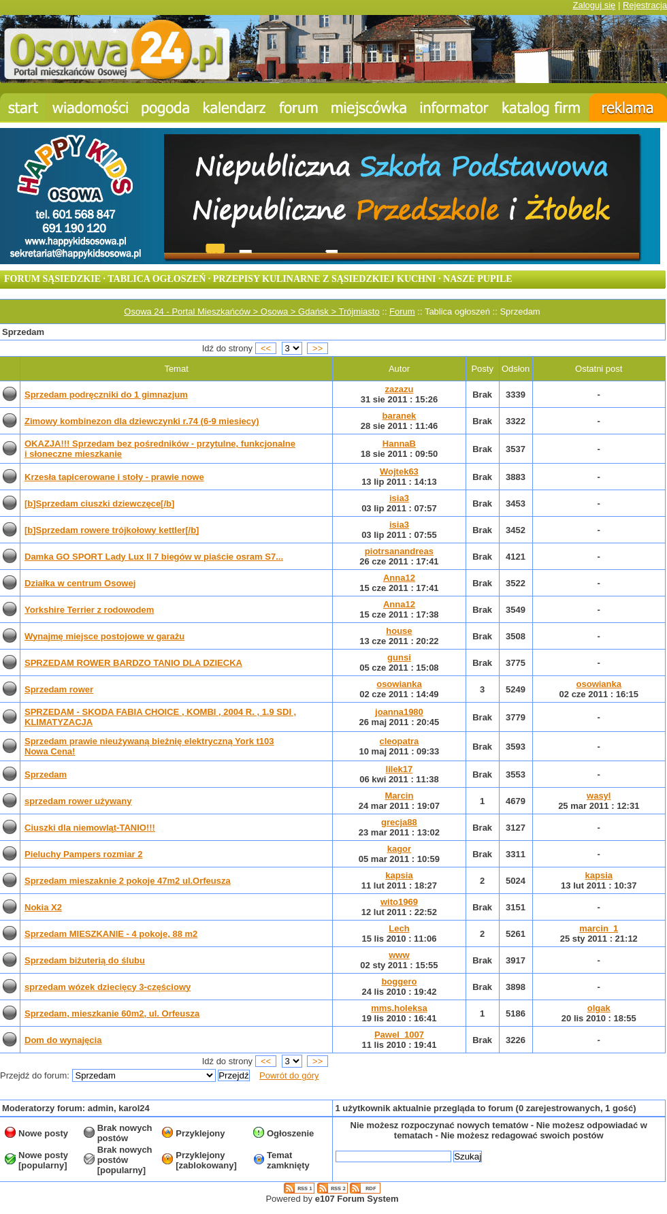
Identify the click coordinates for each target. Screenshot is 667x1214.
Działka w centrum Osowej (80, 583)
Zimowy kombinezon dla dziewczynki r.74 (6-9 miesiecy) (142, 421)
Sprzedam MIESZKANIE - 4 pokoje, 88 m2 (111, 934)
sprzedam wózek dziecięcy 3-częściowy (108, 987)
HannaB (399, 443)
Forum (402, 311)
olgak (599, 1008)
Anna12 (399, 578)
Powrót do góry (289, 1075)
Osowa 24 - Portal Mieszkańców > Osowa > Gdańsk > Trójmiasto (251, 311)
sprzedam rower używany (78, 801)
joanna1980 (399, 712)
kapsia (398, 875)
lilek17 (399, 769)
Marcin (399, 795)
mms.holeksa (399, 1008)
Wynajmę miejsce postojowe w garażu (104, 636)
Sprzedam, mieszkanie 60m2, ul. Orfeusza (112, 1013)
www (399, 955)
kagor (399, 849)
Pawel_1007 (399, 1034)
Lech (399, 928)
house (399, 631)
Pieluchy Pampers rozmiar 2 (83, 854)
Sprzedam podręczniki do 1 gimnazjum (106, 394)
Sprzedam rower (59, 689)
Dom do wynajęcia (63, 1040)
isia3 (399, 498)
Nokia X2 (43, 907)
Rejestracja (645, 5)
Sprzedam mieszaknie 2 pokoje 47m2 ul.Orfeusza (128, 881)
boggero (399, 981)
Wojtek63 (399, 471)
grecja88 (399, 822)
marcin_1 (598, 928)
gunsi (399, 657)
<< (266, 348)
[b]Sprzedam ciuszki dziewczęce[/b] (99, 503)
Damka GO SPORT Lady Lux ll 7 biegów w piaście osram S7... (154, 557)
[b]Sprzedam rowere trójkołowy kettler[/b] (112, 530)
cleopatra (399, 741)
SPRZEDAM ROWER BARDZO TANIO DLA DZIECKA (133, 663)
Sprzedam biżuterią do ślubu (85, 960)
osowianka (398, 684)
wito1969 (399, 902)
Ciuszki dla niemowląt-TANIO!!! (90, 827)
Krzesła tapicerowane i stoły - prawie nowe (114, 477)
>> (318, 348)
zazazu (399, 389)
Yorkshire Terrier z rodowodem (89, 610)
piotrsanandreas (399, 551)
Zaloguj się (593, 5)
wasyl (599, 795)
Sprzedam (46, 774)
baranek (399, 416)
